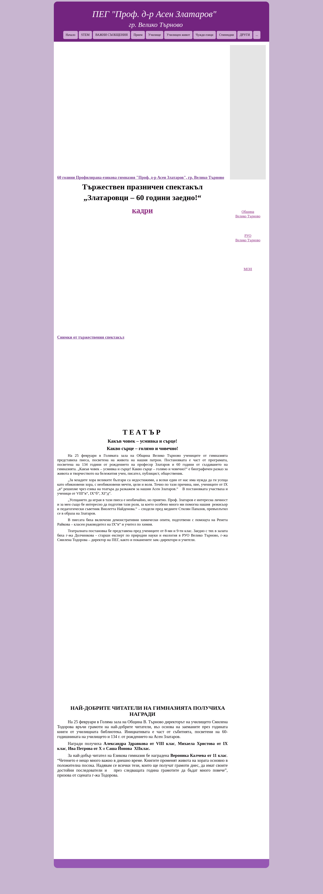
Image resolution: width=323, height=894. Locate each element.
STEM (85, 35)
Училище (154, 35)
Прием (137, 35)
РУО (247, 236)
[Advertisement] (248, 112)
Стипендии (226, 35)
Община (248, 212)
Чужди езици (204, 35)
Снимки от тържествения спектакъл (90, 337)
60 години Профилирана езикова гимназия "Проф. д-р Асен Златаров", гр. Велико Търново (140, 177)
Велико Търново (247, 216)
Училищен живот (178, 35)
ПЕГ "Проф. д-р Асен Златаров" (154, 14)
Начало (70, 35)
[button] (142, 109)
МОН (248, 269)
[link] (248, 198)
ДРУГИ (245, 35)
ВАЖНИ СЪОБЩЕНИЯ (111, 35)
